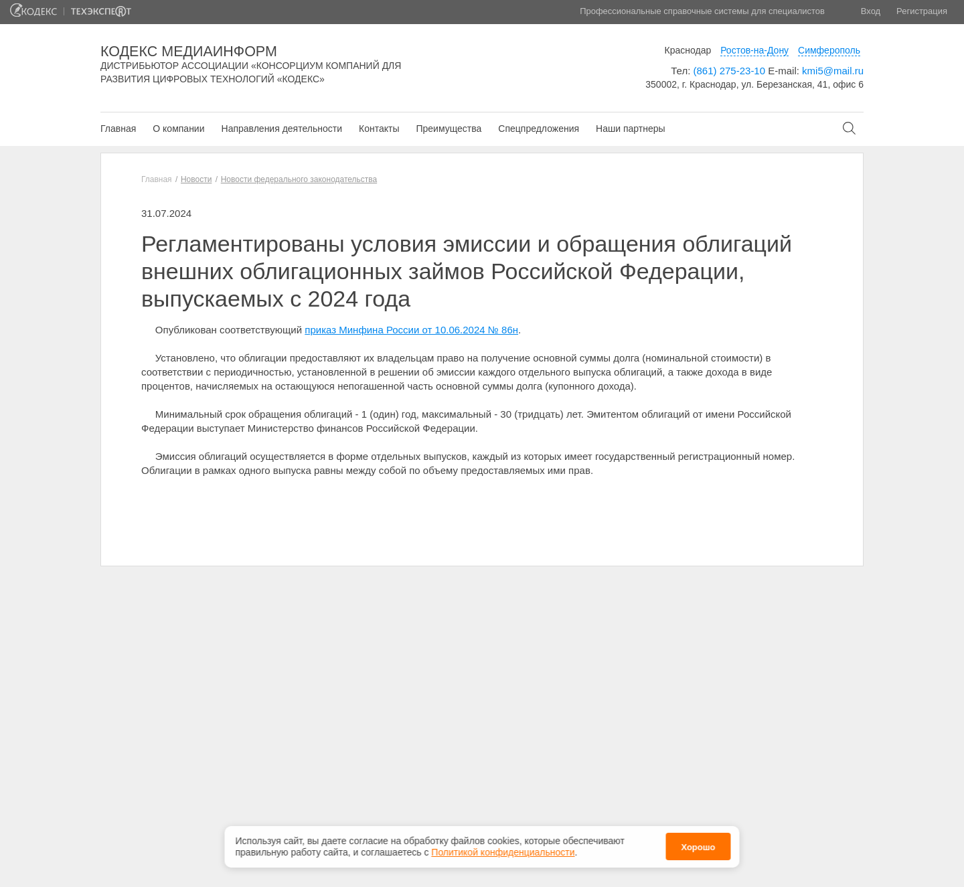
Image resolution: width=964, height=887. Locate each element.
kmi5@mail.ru (833, 70)
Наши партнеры (630, 128)
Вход (870, 11)
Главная (118, 128)
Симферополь (829, 50)
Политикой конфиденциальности (502, 849)
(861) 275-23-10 (729, 70)
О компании (178, 128)
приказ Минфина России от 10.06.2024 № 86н (411, 329)
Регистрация (921, 11)
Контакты (379, 128)
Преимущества (448, 128)
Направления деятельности (282, 128)
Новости (196, 179)
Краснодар (688, 50)
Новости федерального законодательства (299, 179)
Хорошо (698, 844)
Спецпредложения (538, 128)
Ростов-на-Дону (754, 50)
